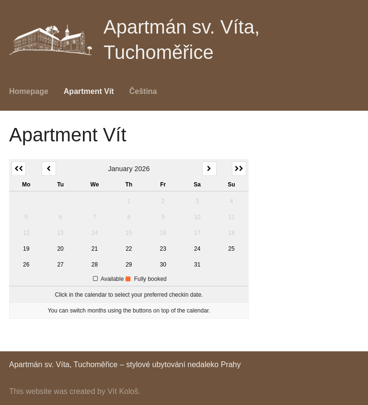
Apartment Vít (89, 91)
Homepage (28, 91)
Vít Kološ (122, 391)
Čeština (143, 91)
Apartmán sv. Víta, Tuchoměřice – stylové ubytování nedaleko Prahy (125, 364)
